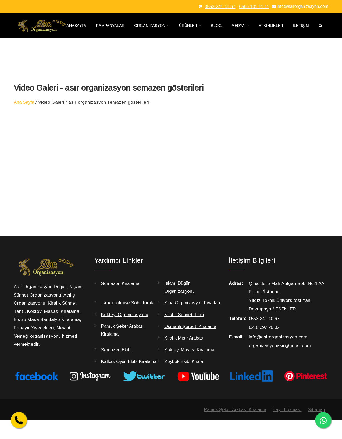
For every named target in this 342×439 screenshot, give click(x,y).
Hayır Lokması (286, 428)
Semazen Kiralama (121, 286)
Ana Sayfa (24, 105)
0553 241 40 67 (220, 6)
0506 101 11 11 (254, 6)
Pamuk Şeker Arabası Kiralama (123, 341)
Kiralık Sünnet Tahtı (184, 325)
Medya (238, 27)
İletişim (301, 27)
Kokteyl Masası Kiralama (190, 360)
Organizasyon (149, 27)
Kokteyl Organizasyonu (125, 325)
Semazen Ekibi (116, 360)
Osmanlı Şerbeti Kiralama (191, 337)
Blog (216, 27)
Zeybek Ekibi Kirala (184, 372)
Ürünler (188, 27)
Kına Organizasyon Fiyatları (184, 310)
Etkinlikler (270, 27)
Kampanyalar (110, 27)
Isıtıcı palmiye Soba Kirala (128, 306)
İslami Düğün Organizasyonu (180, 290)
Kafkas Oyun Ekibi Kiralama (120, 376)
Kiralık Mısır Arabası (185, 349)
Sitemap (316, 428)
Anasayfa (76, 27)
